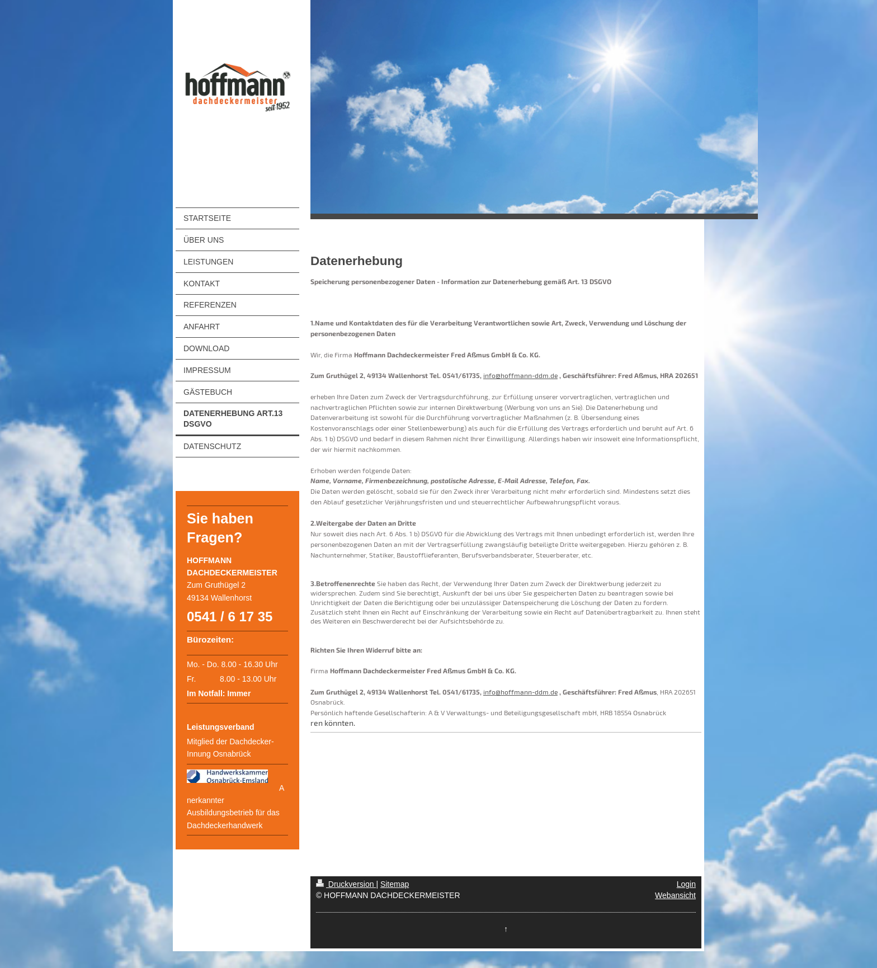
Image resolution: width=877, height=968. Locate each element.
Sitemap (394, 884)
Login (686, 884)
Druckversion (346, 884)
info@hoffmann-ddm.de (520, 375)
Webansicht (675, 895)
